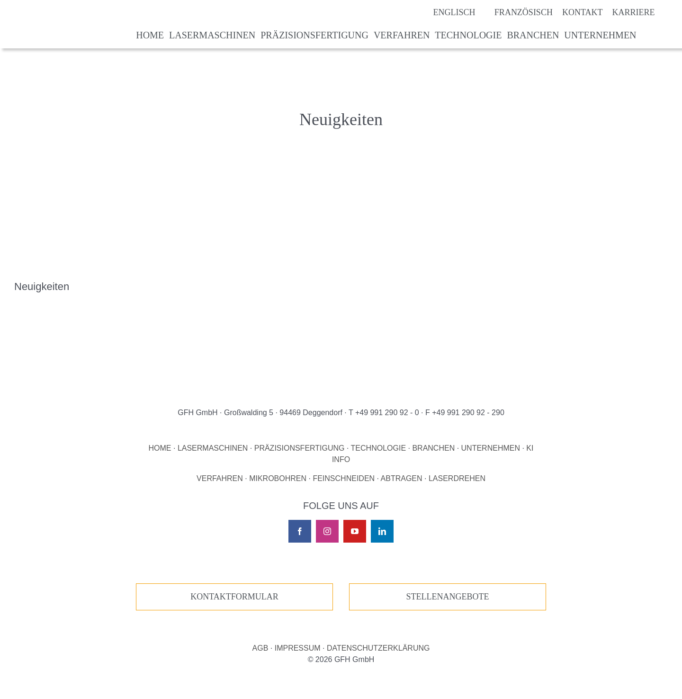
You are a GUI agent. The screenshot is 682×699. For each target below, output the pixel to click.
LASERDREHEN (457, 478)
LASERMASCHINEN (213, 448)
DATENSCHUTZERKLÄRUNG (378, 648)
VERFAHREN (220, 478)
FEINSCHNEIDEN (344, 478)
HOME (160, 448)
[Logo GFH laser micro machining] (69, 12)
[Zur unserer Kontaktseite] (234, 596)
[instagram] (327, 531)
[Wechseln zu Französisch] (513, 12)
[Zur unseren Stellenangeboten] (447, 596)
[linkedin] (382, 531)
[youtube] (354, 531)
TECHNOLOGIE (378, 448)
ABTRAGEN (401, 478)
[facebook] (299, 531)
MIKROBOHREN (277, 478)
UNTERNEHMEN (490, 448)
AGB (260, 648)
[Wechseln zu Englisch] (444, 12)
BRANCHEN (433, 448)
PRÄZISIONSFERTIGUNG (299, 448)
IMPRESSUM (298, 648)
